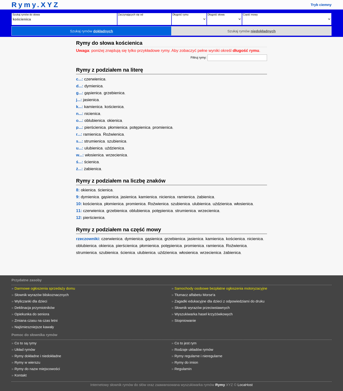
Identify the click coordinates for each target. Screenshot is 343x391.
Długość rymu (180, 14)
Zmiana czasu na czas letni (36, 320)
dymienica (93, 86)
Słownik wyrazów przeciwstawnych (202, 308)
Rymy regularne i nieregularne (198, 356)
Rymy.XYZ (35, 5)
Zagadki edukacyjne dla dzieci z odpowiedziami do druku (220, 301)
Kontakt (21, 375)
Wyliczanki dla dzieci (31, 301)
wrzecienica (116, 155)
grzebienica (114, 93)
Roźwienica (113, 134)
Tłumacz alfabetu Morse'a (194, 295)
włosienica (94, 155)
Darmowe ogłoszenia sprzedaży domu (45, 288)
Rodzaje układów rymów (194, 349)
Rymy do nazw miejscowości (37, 369)
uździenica (114, 148)
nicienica (92, 113)
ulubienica (93, 148)
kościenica (114, 106)
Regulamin (183, 369)
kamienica (93, 106)
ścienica (91, 162)
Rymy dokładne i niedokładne (38, 356)
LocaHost (244, 385)
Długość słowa (216, 14)
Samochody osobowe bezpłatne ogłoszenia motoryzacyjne (221, 288)
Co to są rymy (26, 343)
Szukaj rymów (91, 31)
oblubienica (94, 120)
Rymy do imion (186, 362)
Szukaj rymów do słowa (26, 14)
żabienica (92, 169)
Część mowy (250, 14)
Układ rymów (25, 349)
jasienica (91, 100)
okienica (114, 120)
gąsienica (92, 93)
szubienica (116, 141)
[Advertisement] (37, 108)
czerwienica (94, 79)
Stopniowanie (185, 320)
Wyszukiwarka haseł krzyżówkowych (204, 314)
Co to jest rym (186, 343)
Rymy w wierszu (27, 362)
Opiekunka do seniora (32, 314)
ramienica (92, 134)
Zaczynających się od (130, 14)
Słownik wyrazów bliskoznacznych (42, 295)
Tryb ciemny (321, 5)
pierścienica (95, 127)
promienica (162, 127)
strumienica (94, 141)
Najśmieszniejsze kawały (34, 327)
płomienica (117, 127)
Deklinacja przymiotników (35, 308)
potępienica (140, 127)
